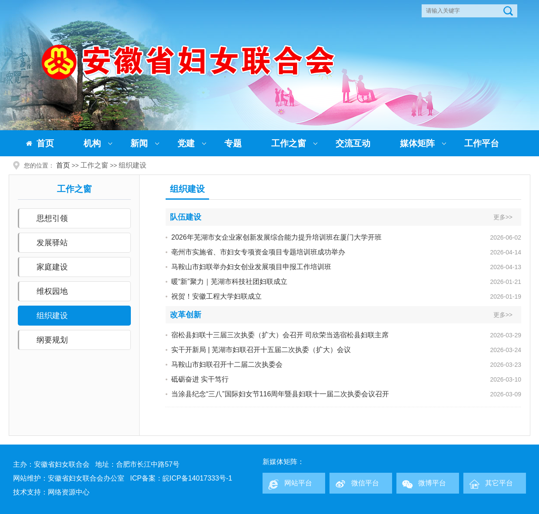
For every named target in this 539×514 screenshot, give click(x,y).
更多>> (502, 217)
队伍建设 (185, 217)
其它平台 (499, 483)
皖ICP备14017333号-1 (197, 478)
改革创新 (185, 314)
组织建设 (132, 165)
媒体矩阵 (417, 143)
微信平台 (365, 483)
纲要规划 (52, 340)
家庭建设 (52, 267)
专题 (233, 143)
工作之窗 (288, 143)
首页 (45, 143)
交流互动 (353, 143)
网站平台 (298, 483)
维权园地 (52, 291)
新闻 (139, 143)
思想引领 (52, 218)
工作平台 (481, 143)
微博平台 (432, 483)
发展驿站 (52, 242)
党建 (186, 143)
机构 (92, 143)
